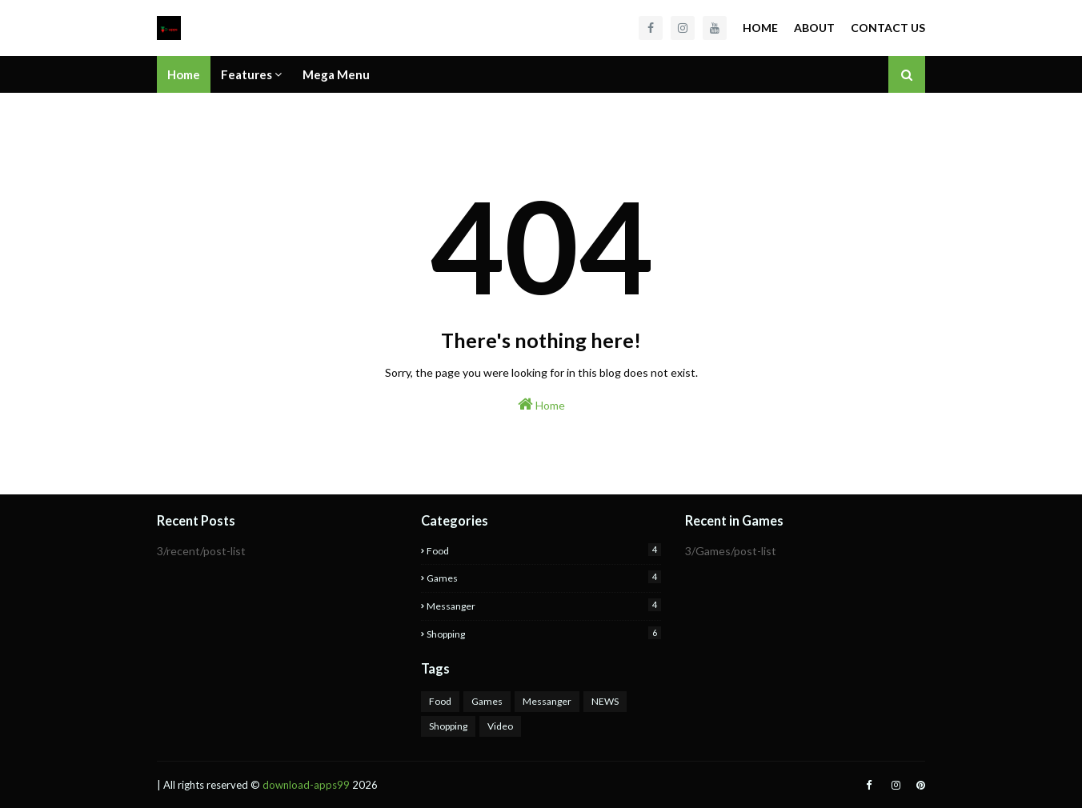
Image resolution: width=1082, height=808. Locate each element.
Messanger (544, 605)
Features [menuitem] (246, 74)
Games (544, 577)
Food (544, 550)
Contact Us (888, 27)
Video (500, 726)
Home (760, 27)
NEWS (605, 701)
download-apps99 (306, 784)
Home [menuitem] (183, 74)
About (814, 27)
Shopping (544, 633)
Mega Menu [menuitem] (336, 74)
